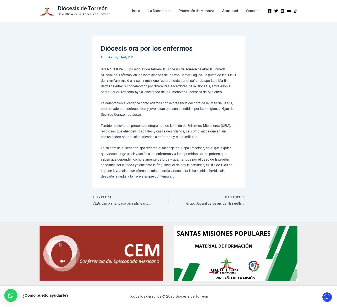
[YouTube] (289, 11)
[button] (10, 295)
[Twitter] (276, 11)
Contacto (253, 11)
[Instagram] (283, 11)
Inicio (142, 11)
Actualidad (232, 11)
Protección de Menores (199, 11)
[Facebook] (270, 11)
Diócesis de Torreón (83, 8)
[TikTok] (295, 11)
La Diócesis (164, 11)
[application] (173, 11)
